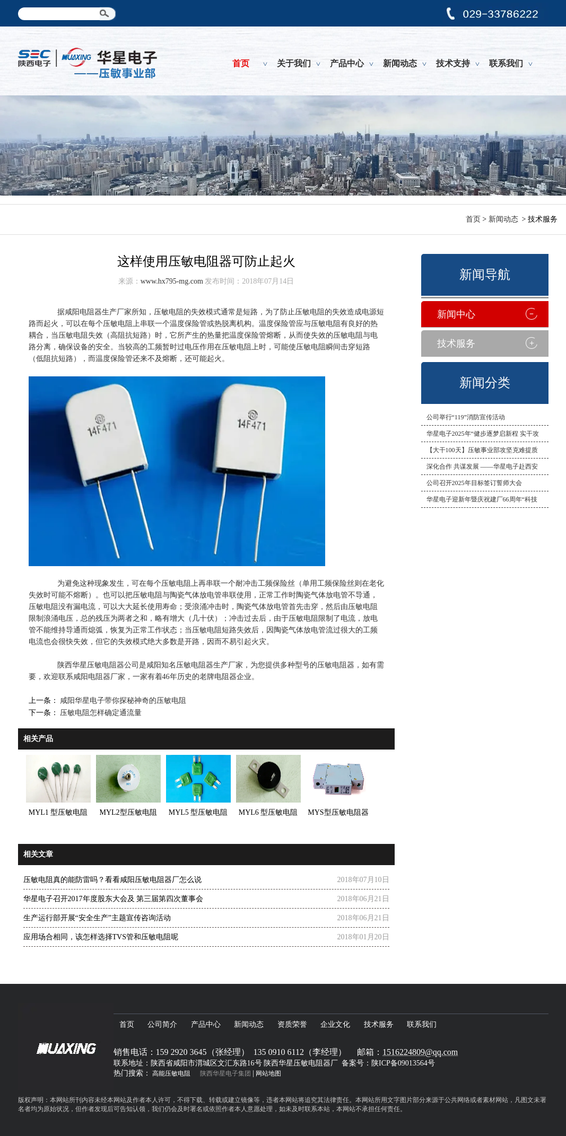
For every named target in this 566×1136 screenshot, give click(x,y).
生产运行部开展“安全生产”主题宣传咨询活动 (97, 918)
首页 (240, 63)
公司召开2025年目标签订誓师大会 (474, 483)
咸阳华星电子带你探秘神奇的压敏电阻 (122, 701)
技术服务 (456, 343)
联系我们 (506, 63)
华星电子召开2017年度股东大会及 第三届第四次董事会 (113, 899)
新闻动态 (400, 63)
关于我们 (294, 63)
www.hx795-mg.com (172, 281)
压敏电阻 (176, 583)
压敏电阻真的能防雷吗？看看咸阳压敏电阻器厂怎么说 (112, 880)
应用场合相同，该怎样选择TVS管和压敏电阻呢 (100, 937)
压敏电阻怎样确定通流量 (100, 713)
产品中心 (347, 63)
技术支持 (453, 63)
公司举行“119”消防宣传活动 (465, 417)
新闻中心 (456, 314)
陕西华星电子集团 (225, 1073)
